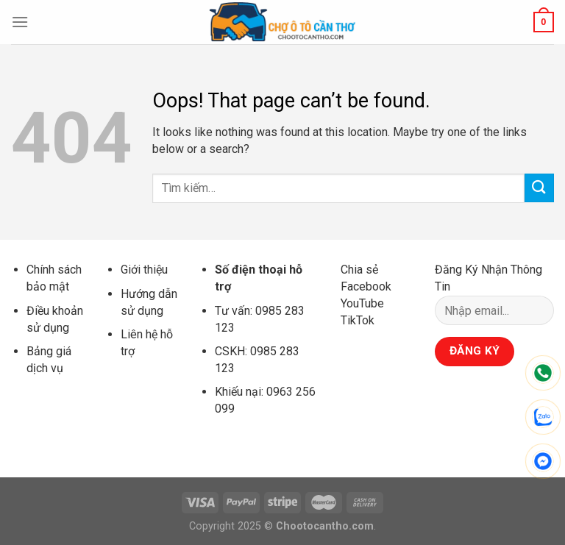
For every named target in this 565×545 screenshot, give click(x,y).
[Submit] (539, 188)
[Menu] (20, 22)
